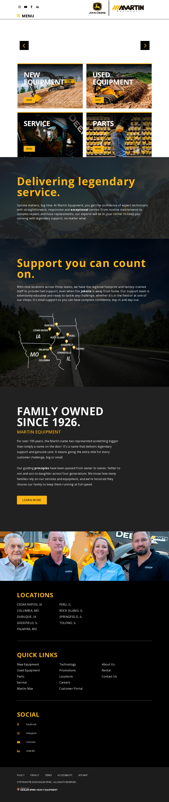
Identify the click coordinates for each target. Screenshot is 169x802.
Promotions (67, 670)
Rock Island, (71, 610)
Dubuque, (26, 616)
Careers (64, 682)
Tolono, (67, 622)
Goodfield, (27, 622)
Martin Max (25, 688)
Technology (67, 664)
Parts (21, 676)
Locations (66, 676)
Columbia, (28, 610)
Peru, (65, 604)
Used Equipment (28, 670)
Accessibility (65, 775)
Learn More (31, 500)
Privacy (34, 775)
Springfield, (70, 616)
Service (22, 682)
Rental (106, 670)
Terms (48, 775)
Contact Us (109, 676)
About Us (108, 664)
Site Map (83, 775)
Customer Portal (71, 688)
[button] (24, 45)
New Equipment (28, 664)
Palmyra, (27, 629)
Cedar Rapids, (29, 604)
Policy (21, 775)
